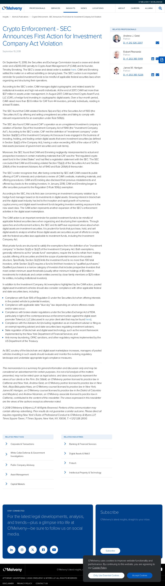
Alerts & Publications (20, 16)
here (73, 69)
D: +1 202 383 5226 (133, 74)
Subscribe (110, 550)
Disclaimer (8, 583)
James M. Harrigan (133, 67)
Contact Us (42, 583)
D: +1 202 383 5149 (133, 59)
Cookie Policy (99, 568)
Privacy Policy (24, 583)
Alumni (149, 8)
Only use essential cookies (106, 575)
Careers (135, 8)
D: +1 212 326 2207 (133, 43)
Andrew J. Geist (131, 36)
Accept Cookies (139, 575)
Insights (6, 16)
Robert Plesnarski (132, 52)
